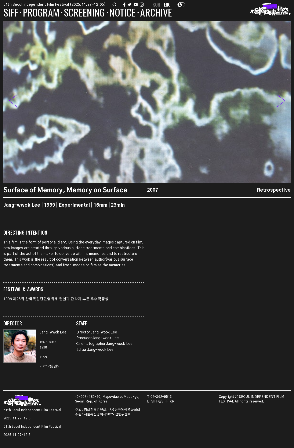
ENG (167, 4)
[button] (281, 101)
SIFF (10, 13)
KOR (156, 4)
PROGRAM (41, 13)
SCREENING (84, 13)
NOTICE (122, 13)
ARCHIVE (156, 13)
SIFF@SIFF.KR (162, 401)
